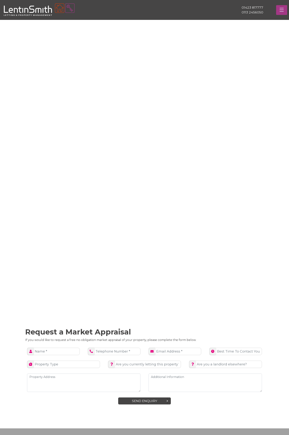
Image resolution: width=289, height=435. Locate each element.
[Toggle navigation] (281, 10)
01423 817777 (252, 7)
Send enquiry (150, 401)
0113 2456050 (252, 12)
